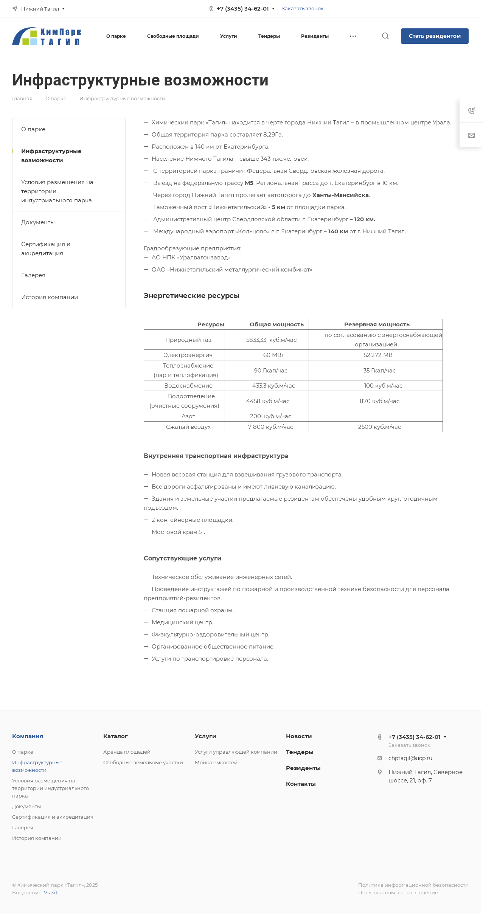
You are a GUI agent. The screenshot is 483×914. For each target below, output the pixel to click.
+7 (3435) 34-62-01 (243, 8)
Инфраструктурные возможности (51, 155)
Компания (27, 736)
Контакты (301, 783)
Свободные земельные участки (143, 762)
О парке (33, 129)
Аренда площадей (127, 752)
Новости (299, 736)
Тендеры (300, 752)
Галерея (33, 275)
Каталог (115, 736)
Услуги (205, 736)
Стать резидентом (435, 36)
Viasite (52, 892)
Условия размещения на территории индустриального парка (57, 191)
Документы (38, 222)
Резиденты (303, 767)
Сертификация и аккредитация (45, 249)
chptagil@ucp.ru (410, 758)
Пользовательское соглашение (398, 892)
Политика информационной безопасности (413, 885)
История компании (49, 297)
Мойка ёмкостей (216, 762)
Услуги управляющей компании (236, 752)
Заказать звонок (303, 8)
